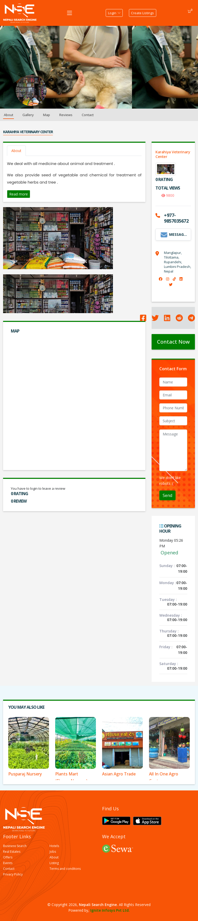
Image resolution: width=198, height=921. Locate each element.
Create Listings (142, 13)
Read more (18, 194)
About (8, 114)
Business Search (15, 846)
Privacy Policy (13, 874)
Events (7, 863)
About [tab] (16, 150)
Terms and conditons (65, 868)
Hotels (54, 846)
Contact (88, 114)
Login (113, 13)
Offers (7, 857)
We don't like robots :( (170, 480)
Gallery (28, 114)
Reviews (65, 114)
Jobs (53, 851)
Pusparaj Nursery (25, 774)
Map (46, 114)
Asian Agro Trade (119, 774)
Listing (54, 863)
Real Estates (11, 851)
